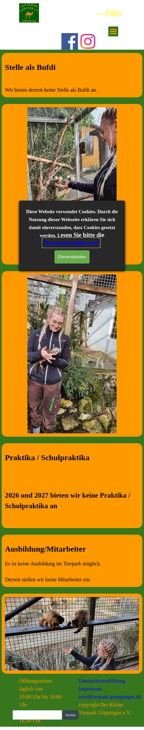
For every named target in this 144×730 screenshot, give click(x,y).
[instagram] (88, 41)
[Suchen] (37, 715)
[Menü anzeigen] (113, 31)
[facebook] (69, 41)
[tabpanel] (72, 77)
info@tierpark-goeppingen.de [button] (110, 697)
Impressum (90, 689)
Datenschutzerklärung (102, 681)
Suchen (70, 715)
